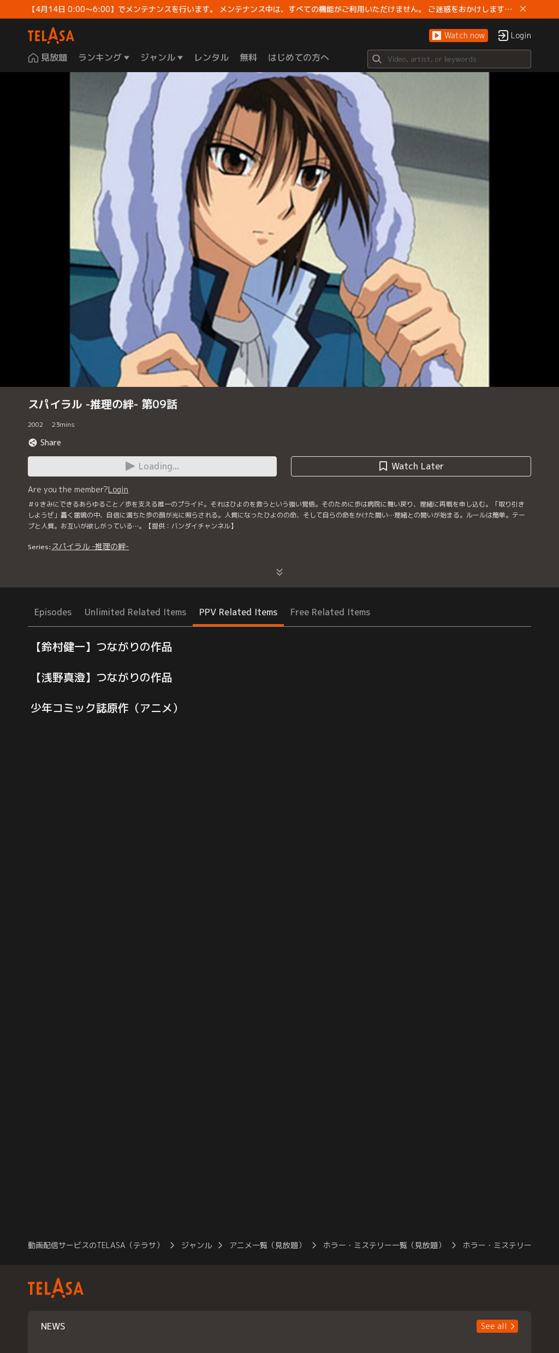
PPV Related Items (238, 612)
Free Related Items (330, 612)
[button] (458, 36)
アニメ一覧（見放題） (267, 1245)
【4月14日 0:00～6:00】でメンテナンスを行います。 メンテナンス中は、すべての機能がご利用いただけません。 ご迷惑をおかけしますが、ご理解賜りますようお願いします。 (272, 9)
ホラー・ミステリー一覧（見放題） (384, 1245)
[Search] (449, 59)
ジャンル (196, 1245)
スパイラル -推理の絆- (90, 546)
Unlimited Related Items (135, 612)
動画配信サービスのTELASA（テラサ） (96, 1245)
